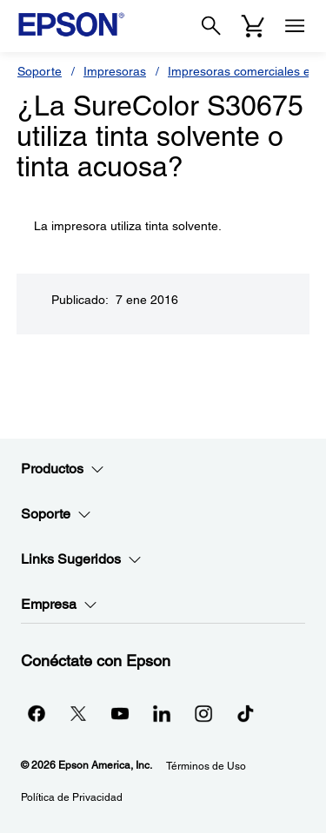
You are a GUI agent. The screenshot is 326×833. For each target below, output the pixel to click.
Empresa (59, 604)
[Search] (211, 26)
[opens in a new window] (245, 713)
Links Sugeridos (81, 559)
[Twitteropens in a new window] (78, 713)
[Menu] (295, 26)
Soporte (39, 71)
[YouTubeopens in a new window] (120, 713)
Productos (62, 469)
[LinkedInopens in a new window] (161, 713)
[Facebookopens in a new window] (36, 713)
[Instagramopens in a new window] (203, 713)
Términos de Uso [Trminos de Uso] (206, 766)
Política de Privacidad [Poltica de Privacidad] (72, 797)
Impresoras (114, 71)
